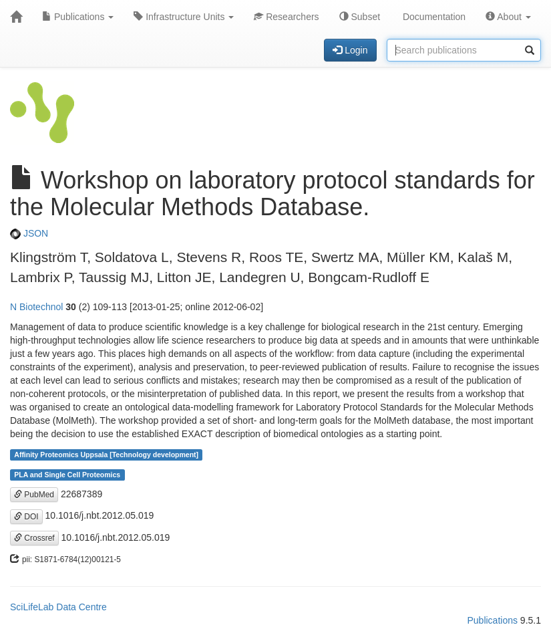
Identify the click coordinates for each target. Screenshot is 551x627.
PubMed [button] (34, 494)
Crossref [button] (34, 538)
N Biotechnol (36, 306)
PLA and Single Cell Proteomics (67, 475)
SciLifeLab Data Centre (58, 607)
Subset (359, 16)
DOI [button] (26, 516)
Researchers (286, 16)
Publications (78, 16)
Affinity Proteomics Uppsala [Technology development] (106, 455)
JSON (29, 233)
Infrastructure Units (184, 16)
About (508, 16)
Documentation (433, 16)
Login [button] (350, 50)
